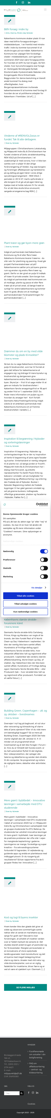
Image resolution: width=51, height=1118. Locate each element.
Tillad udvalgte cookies (25, 604)
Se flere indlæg (25, 987)
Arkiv (8, 33)
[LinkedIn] (37, 1093)
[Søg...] (12, 1093)
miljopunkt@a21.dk (13, 1073)
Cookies (31, 1104)
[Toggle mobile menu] (45, 9)
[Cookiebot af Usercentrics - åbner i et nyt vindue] (36, 504)
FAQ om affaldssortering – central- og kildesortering (36, 1068)
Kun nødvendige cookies (25, 612)
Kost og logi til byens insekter (21, 917)
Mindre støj (21, 33)
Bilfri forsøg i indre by (16, 29)
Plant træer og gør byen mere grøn (24, 243)
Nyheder (30, 33)
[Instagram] (33, 1093)
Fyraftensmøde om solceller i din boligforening (37, 1054)
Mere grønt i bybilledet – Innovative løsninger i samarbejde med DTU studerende (24, 804)
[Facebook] (29, 1093)
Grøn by (13, 33)
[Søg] (22, 1093)
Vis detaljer (36, 587)
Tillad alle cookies (25, 596)
